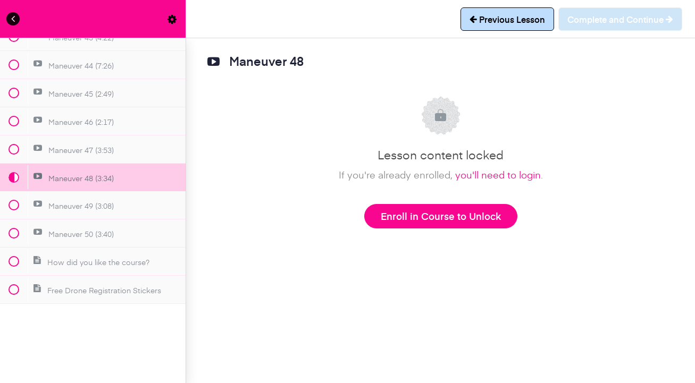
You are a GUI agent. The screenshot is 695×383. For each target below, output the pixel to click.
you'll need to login (498, 174)
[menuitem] (172, 19)
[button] (13, 19)
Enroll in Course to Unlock (441, 216)
